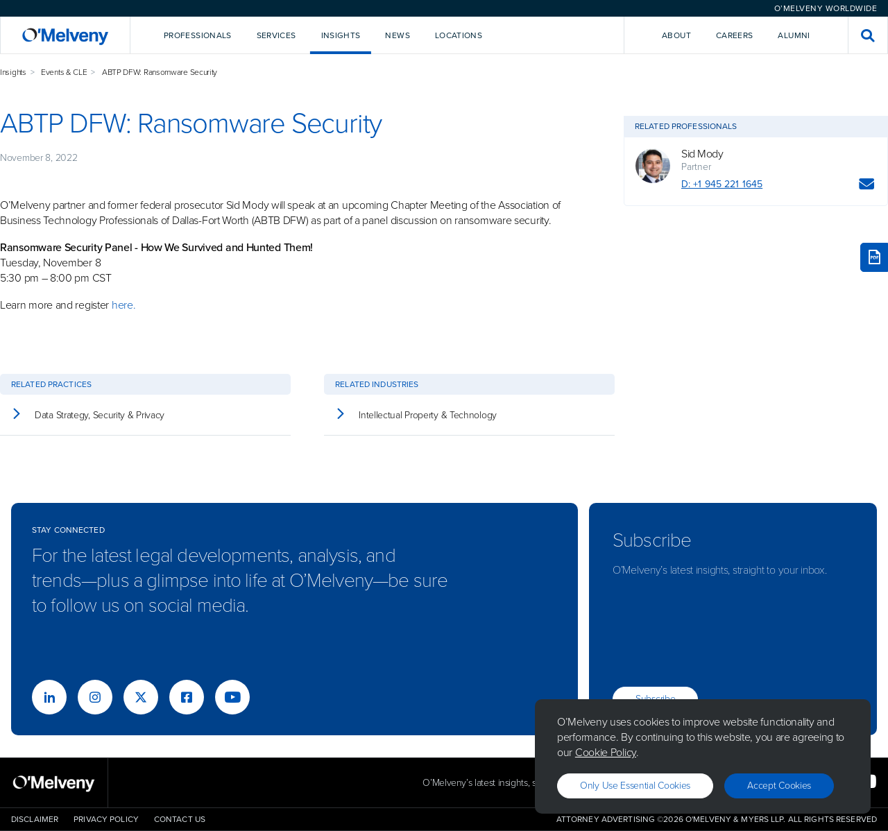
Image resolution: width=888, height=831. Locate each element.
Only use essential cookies (635, 785)
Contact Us (179, 819)
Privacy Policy (106, 819)
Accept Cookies (779, 785)
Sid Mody (702, 154)
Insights (13, 72)
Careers (734, 35)
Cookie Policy (605, 752)
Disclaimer (34, 819)
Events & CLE (64, 72)
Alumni (794, 35)
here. (124, 305)
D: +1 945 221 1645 (721, 184)
